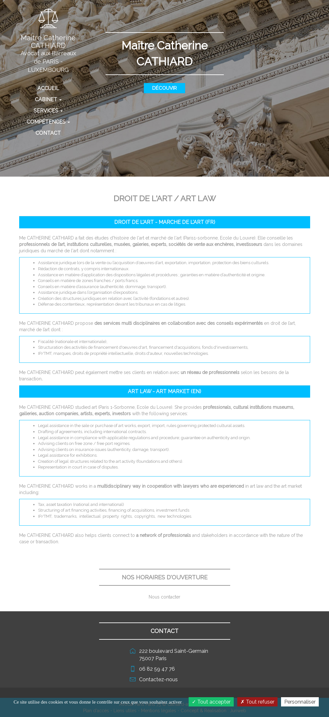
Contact (48, 133)
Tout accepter (211, 702)
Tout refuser (257, 702)
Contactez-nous (158, 679)
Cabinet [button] (48, 99)
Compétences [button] (48, 122)
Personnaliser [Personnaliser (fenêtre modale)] (300, 702)
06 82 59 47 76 (157, 669)
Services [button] (48, 111)
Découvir (164, 88)
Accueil (57, 88)
